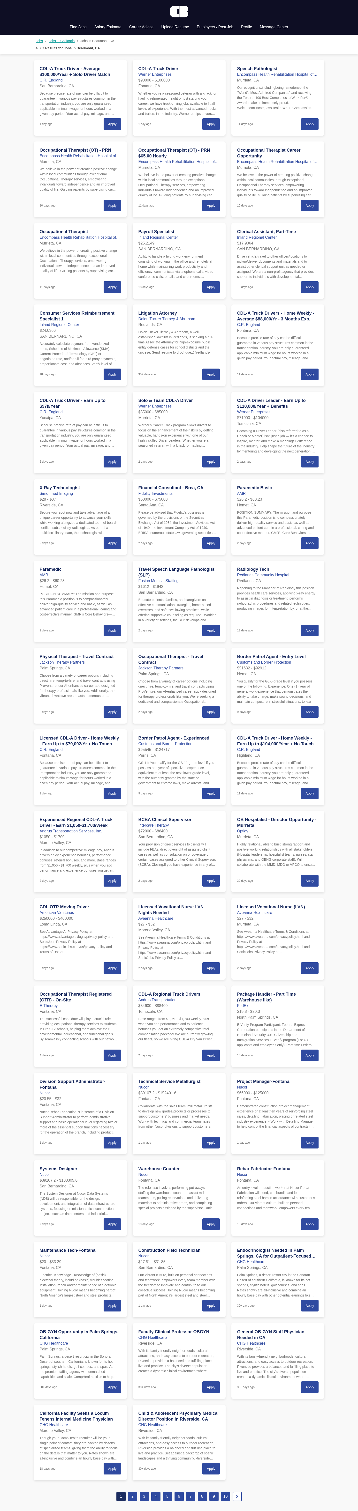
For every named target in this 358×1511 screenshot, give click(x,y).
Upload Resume (175, 27)
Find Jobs (78, 27)
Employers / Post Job (215, 27)
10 (225, 1496)
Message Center (274, 27)
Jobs (39, 41)
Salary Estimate (108, 27)
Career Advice (141, 27)
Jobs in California (62, 41)
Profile (246, 27)
